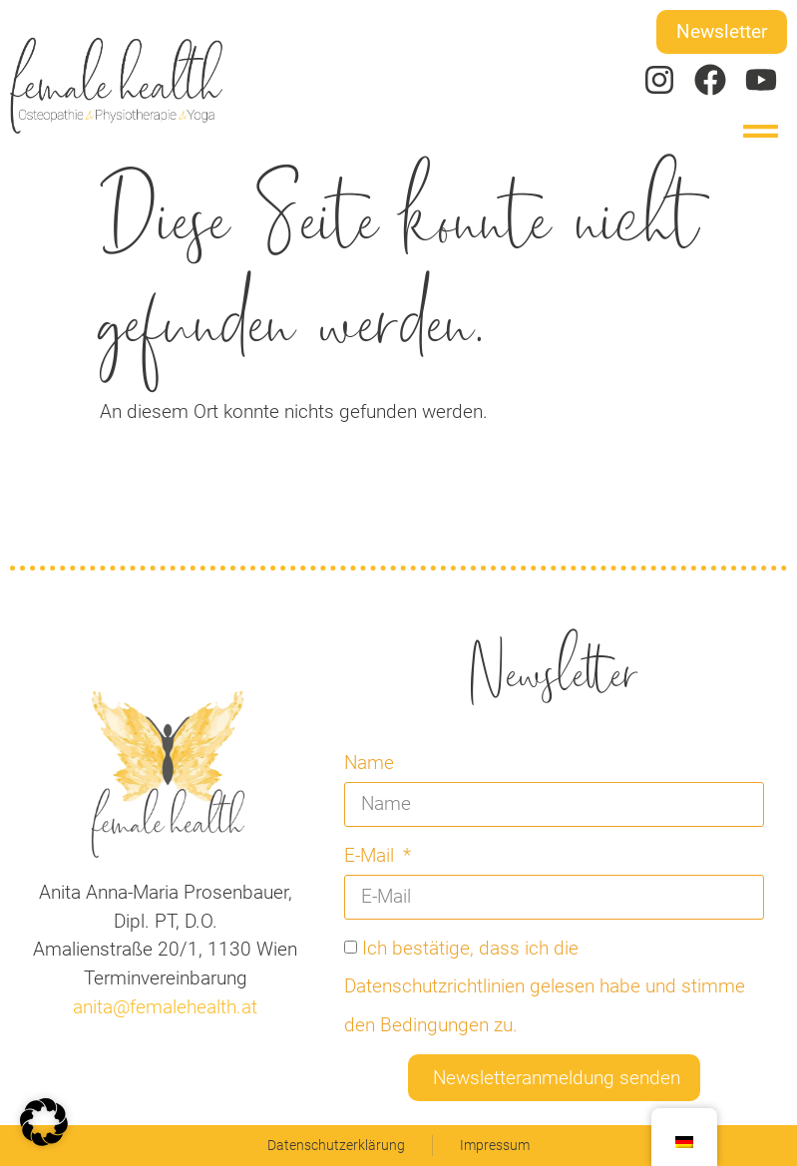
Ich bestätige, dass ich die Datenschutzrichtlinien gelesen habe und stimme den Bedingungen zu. (544, 986)
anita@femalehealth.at (165, 1006)
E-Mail (371, 855)
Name (369, 762)
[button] (761, 131)
